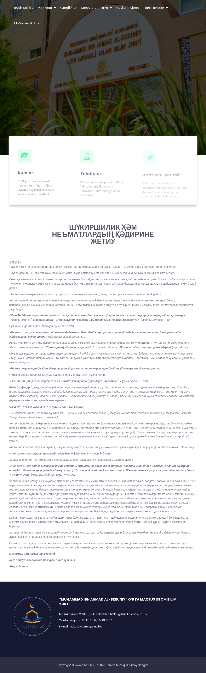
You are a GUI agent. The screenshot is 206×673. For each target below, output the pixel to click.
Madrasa (44, 8)
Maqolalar (89, 7)
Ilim (105, 8)
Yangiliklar (68, 7)
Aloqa (134, 7)
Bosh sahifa (24, 7)
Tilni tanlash (153, 8)
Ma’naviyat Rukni (28, 23)
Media (121, 7)
